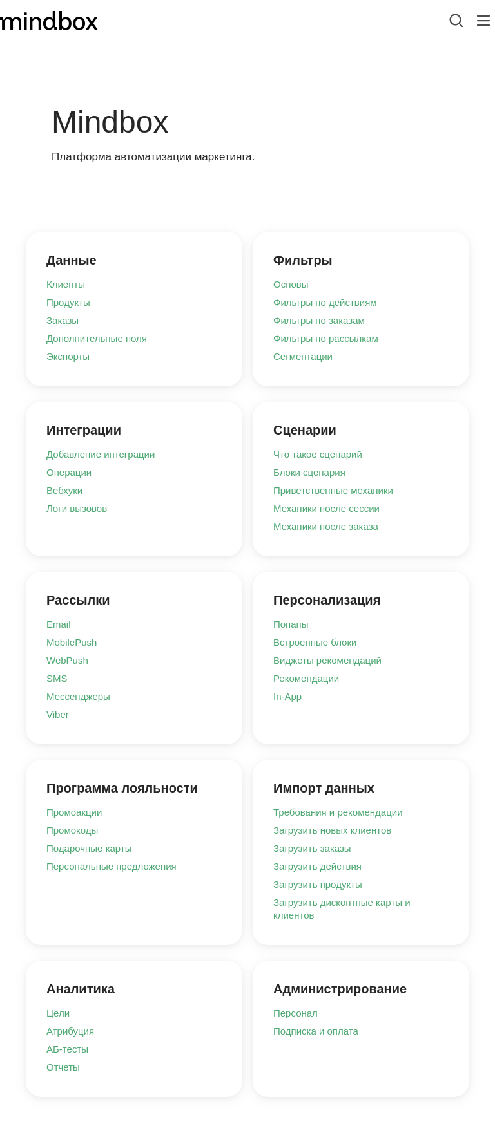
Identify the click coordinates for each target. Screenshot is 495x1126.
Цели (58, 1013)
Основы (291, 284)
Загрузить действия (317, 866)
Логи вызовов (76, 508)
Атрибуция (70, 1031)
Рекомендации (306, 678)
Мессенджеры (78, 696)
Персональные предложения (111, 866)
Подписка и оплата (315, 1031)
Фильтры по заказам (319, 320)
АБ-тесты (67, 1049)
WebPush (67, 660)
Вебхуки (64, 490)
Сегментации (303, 356)
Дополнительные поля (96, 338)
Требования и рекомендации (338, 812)
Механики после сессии (326, 508)
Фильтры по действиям (325, 302)
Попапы (291, 624)
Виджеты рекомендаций (327, 660)
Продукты (68, 302)
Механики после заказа (325, 526)
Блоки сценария (309, 472)
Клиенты (65, 284)
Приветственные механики (333, 490)
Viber (57, 714)
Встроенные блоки (314, 642)
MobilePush (71, 642)
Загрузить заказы (312, 848)
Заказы (62, 320)
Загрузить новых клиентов (332, 830)
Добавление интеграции (100, 454)
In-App (287, 696)
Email (58, 624)
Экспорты (68, 356)
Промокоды (72, 830)
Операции (69, 472)
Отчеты (63, 1067)
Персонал (295, 1013)
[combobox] (446, 21)
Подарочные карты (89, 848)
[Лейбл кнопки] (483, 20)
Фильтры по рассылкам (325, 338)
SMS (57, 678)
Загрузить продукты (317, 884)
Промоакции (74, 812)
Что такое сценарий (317, 454)
